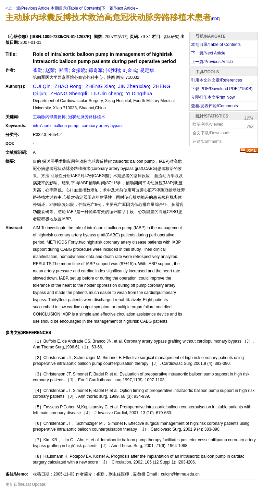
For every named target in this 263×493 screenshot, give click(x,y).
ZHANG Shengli (68, 93)
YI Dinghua (138, 93)
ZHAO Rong (67, 86)
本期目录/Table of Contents (75, 8)
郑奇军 (95, 70)
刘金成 (130, 70)
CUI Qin (41, 86)
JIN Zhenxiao (133, 86)
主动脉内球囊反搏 (49, 116)
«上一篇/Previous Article (27, 8)
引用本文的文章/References (216, 80)
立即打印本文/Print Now (213, 97)
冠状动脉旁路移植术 (86, 116)
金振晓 (78, 70)
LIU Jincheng (106, 93)
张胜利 (112, 70)
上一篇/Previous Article (212, 61)
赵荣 (50, 70)
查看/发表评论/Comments (214, 105)
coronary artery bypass (101, 125)
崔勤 (37, 70)
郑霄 (63, 70)
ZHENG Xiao (99, 86)
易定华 (147, 70)
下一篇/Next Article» (119, 8)
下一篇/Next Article (208, 53)
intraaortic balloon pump (55, 125)
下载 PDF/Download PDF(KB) (221, 88)
